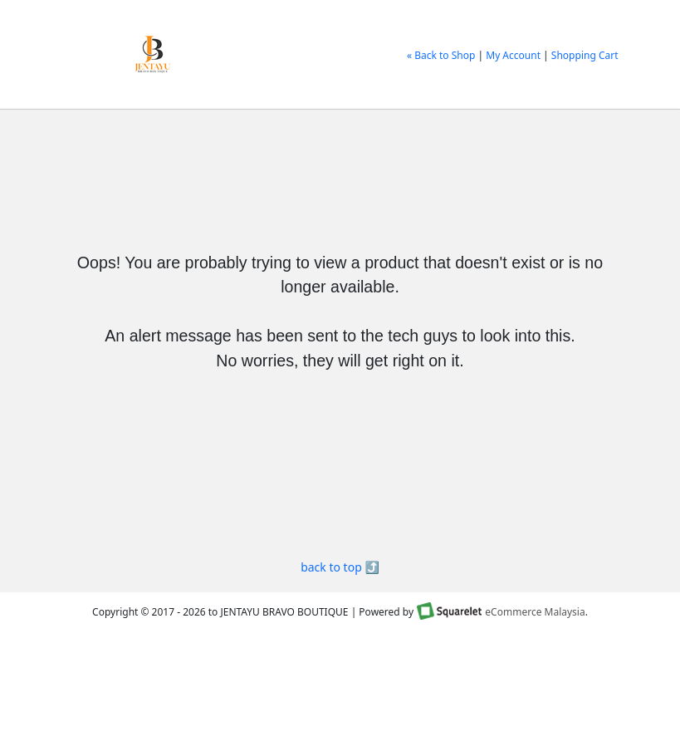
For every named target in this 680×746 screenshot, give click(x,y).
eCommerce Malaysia (535, 612)
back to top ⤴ (340, 567)
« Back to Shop (441, 55)
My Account (513, 55)
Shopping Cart (585, 55)
